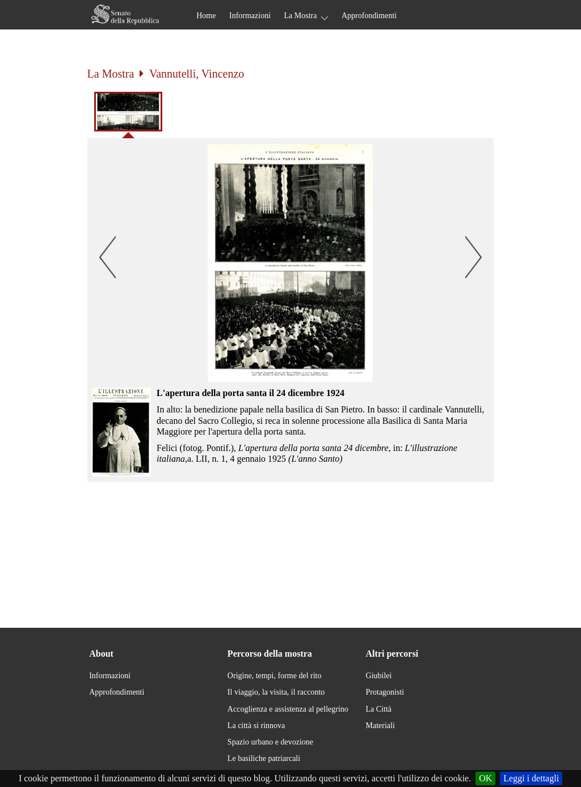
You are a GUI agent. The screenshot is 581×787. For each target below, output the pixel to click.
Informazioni (250, 15)
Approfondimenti (369, 15)
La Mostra (300, 15)
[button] (290, 263)
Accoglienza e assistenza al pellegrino (288, 709)
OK (485, 778)
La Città (379, 709)
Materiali (380, 725)
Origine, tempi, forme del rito (275, 675)
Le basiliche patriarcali (264, 758)
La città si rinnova (256, 725)
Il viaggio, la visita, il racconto (276, 692)
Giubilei (379, 675)
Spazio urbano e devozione (270, 742)
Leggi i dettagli (531, 778)
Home (206, 15)
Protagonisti (385, 692)
